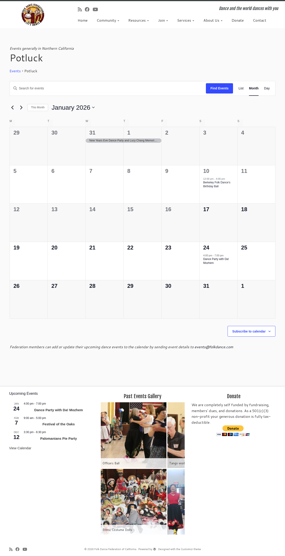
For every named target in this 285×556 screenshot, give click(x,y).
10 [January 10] (206, 171)
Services (185, 20)
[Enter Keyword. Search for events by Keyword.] (108, 88)
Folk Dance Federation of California (115, 549)
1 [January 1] (128, 133)
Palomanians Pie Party (58, 438)
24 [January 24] (206, 247)
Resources (138, 20)
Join (163, 20)
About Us (213, 20)
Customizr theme (191, 549)
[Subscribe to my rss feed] (81, 9)
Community (108, 20)
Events (15, 70)
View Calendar (20, 448)
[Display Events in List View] (241, 88)
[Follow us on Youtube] (97, 9)
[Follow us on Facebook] (89, 9)
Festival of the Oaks (58, 424)
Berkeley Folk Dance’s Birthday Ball (216, 184)
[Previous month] (12, 107)
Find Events (219, 88)
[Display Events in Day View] (267, 88)
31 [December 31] (92, 133)
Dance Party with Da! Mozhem (58, 410)
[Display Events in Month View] (254, 88)
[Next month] (21, 107)
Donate (238, 20)
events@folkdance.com (213, 346)
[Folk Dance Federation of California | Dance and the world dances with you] (33, 14)
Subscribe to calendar (249, 331)
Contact (259, 20)
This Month (37, 107)
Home (83, 20)
